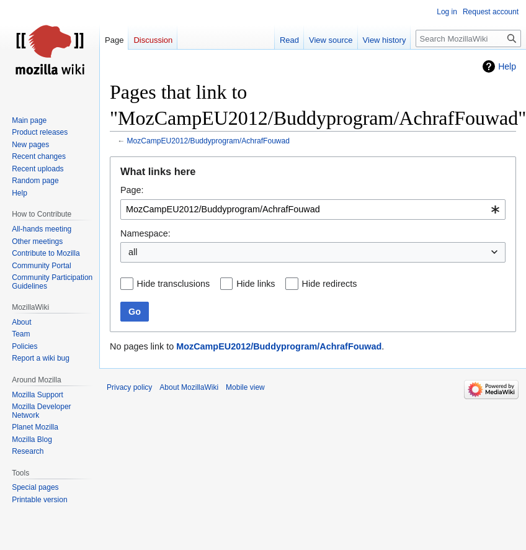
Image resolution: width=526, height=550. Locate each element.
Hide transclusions (173, 284)
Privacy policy (129, 387)
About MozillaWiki (188, 387)
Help (507, 66)
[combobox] (313, 209)
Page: (132, 190)
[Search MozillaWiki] (468, 38)
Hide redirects (329, 284)
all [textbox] (132, 252)
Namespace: (145, 233)
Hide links (255, 284)
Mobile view (245, 387)
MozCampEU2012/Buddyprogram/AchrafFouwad (208, 141)
